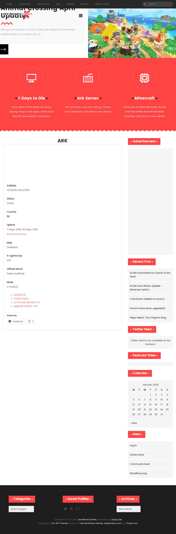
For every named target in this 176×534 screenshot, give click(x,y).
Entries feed (137, 455)
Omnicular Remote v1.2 (27, 302)
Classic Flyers (21, 299)
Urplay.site (116, 520)
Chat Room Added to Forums (147, 299)
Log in (133, 445)
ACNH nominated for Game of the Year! (150, 275)
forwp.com (132, 523)
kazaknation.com (112, 523)
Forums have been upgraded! (147, 308)
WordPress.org (138, 473)
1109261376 (20, 295)
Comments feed (140, 464)
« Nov (134, 423)
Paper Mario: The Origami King (148, 318)
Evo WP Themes (60, 523)
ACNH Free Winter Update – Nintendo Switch (146, 288)
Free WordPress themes (91, 523)
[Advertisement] (150, 202)
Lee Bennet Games (87, 520)
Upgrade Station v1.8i (26, 306)
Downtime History (17, 234)
